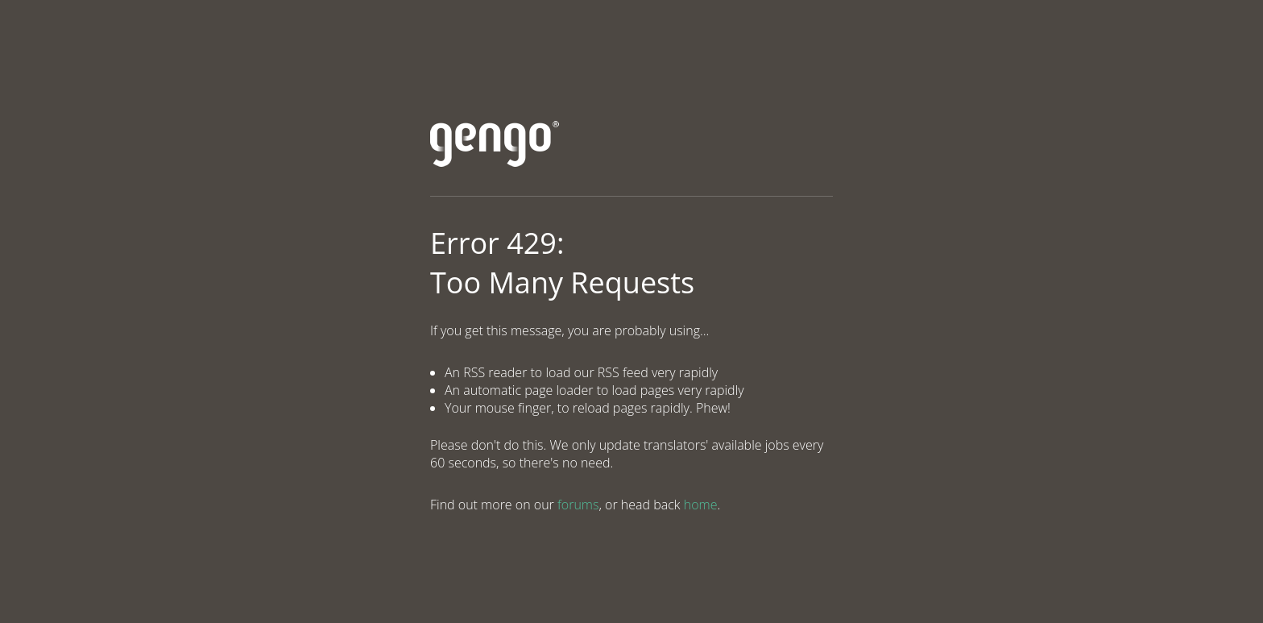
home (701, 504)
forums (577, 504)
